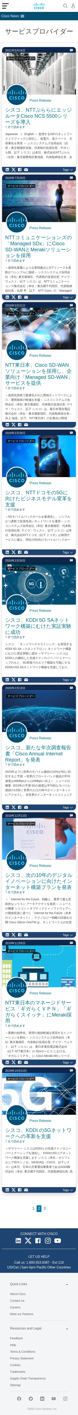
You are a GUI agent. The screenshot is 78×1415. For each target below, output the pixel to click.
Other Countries (59, 1267)
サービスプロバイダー (20, 58)
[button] (10, 16)
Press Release (40, 100)
